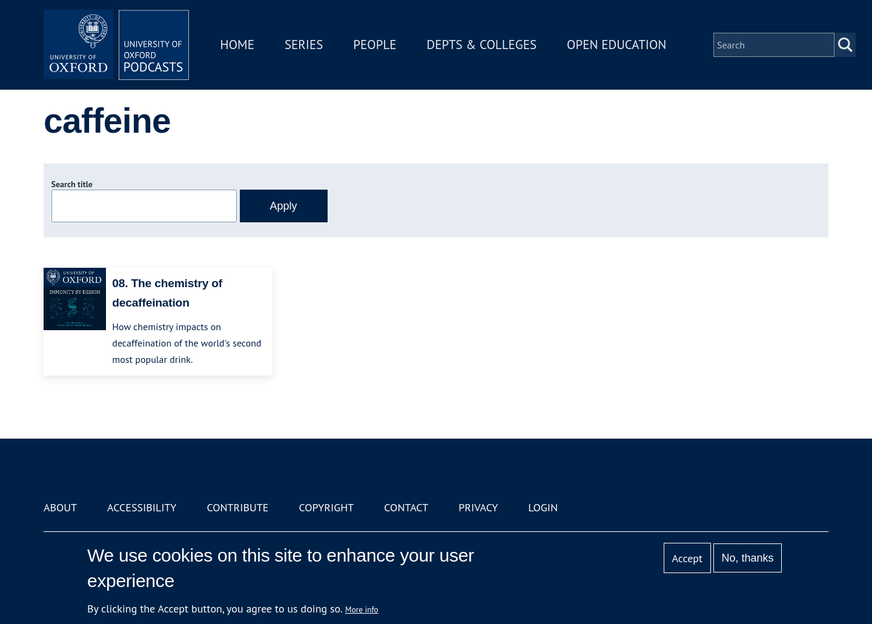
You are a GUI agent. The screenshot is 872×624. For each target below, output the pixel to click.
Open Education (616, 44)
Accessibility (141, 507)
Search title (72, 184)
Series (304, 44)
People (374, 44)
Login (543, 507)
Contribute (237, 507)
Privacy (478, 507)
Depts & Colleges (482, 44)
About (60, 507)
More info (361, 609)
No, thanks (747, 558)
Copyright (326, 507)
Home (237, 44)
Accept (687, 558)
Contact (406, 507)
